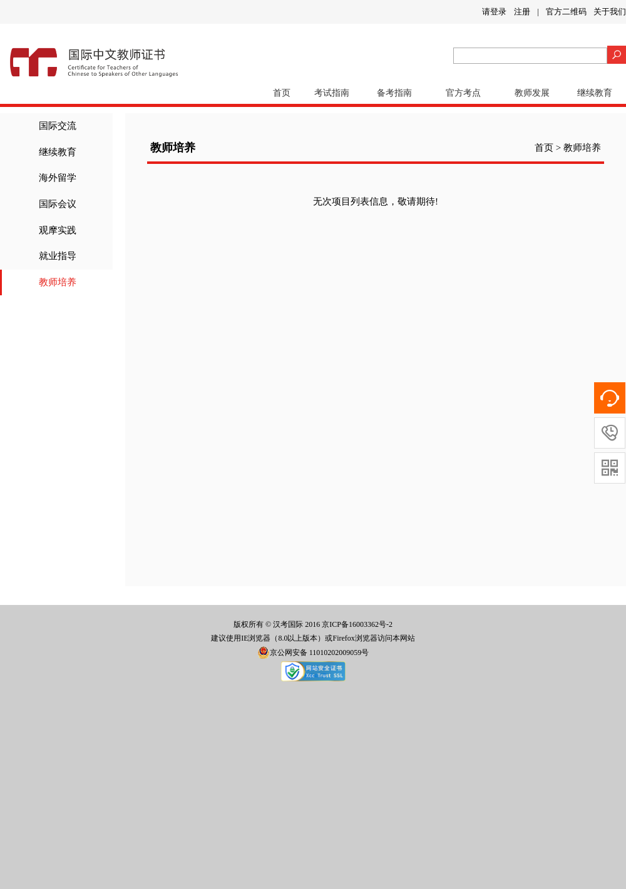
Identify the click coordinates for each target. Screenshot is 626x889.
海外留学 (57, 178)
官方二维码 (566, 11)
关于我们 (609, 11)
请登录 (494, 11)
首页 (281, 93)
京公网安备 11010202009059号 (313, 652)
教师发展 (532, 93)
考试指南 (331, 93)
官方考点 (463, 93)
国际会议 (57, 204)
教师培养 (57, 282)
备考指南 (394, 93)
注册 (522, 11)
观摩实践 (57, 230)
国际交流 (57, 126)
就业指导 (57, 256)
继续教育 (594, 93)
